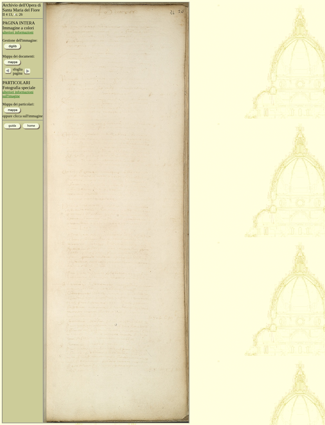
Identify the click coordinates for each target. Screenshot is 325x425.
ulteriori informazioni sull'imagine (17, 94)
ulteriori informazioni (17, 32)
